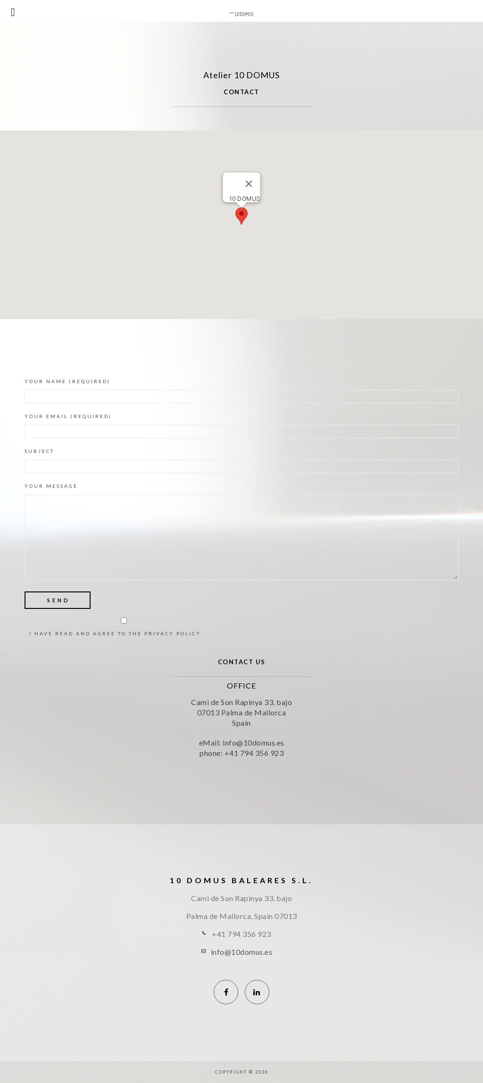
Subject (241, 460)
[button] (241, 216)
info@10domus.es (242, 951)
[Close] (249, 183)
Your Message (241, 533)
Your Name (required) (241, 390)
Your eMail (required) (241, 425)
